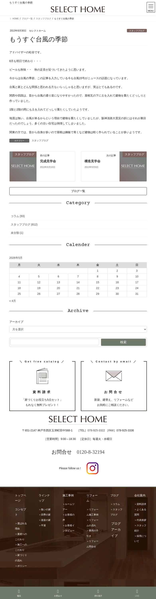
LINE (137, 593)
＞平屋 (42, 525)
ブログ (114, 495)
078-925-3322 (96, 430)
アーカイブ (16, 321)
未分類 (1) (17, 232)
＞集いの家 (45, 509)
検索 (123, 342)
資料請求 (98, 593)
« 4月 (12, 300)
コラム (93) (18, 216)
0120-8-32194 (91, 452)
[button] (78, 191)
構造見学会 (92, 161)
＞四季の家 (45, 514)
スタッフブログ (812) (24, 224)
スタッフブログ (136, 31)
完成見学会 (48, 161)
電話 (19, 593)
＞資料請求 (140, 504)
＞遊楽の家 (45, 520)
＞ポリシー (21, 566)
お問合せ (58, 593)
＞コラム (115, 504)
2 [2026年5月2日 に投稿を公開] (117, 270)
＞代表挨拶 (140, 520)
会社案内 (139, 495)
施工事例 (68, 495)
